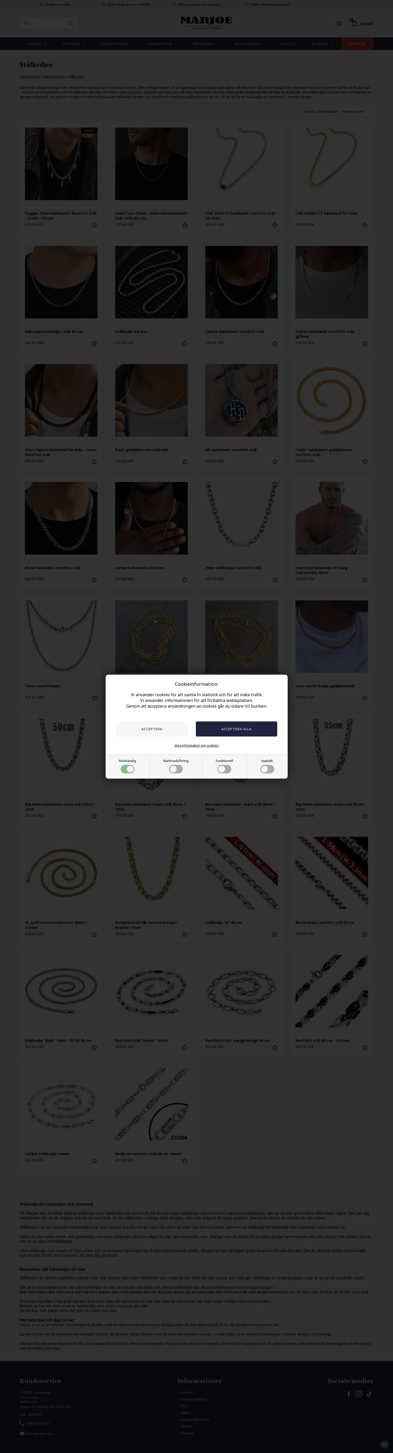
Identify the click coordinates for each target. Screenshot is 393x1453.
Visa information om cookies (197, 745)
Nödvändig (127, 765)
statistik (267, 765)
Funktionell (224, 765)
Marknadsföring (176, 765)
